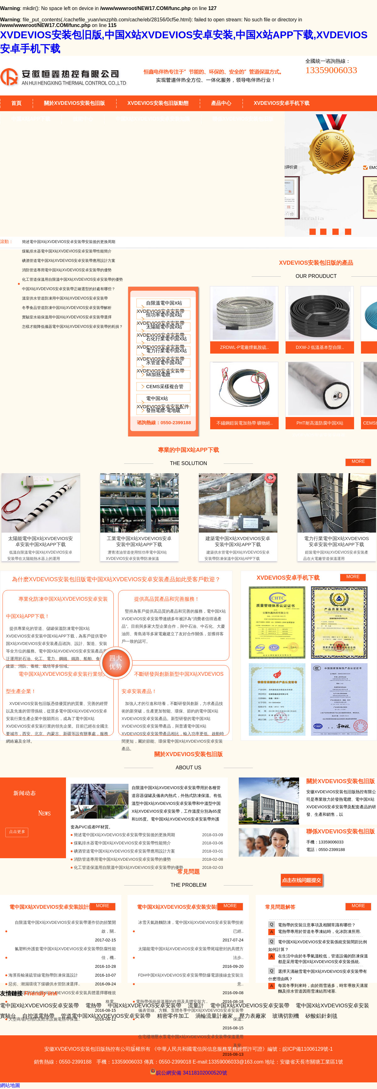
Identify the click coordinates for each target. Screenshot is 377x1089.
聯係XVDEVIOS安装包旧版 (242, 119)
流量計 (196, 1006)
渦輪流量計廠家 (214, 1016)
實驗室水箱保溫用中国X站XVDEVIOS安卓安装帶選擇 (67, 317)
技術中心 (83, 119)
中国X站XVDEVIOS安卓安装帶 (144, 1006)
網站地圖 (10, 1085)
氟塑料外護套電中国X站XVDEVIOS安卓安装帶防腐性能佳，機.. (65, 953)
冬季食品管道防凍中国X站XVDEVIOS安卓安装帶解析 (67, 308)
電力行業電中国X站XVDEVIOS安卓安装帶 (162, 354)
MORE (358, 461)
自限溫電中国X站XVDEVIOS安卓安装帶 (160, 307)
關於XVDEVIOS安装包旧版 (74, 103)
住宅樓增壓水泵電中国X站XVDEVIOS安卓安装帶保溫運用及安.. (190, 1041)
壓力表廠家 (252, 1016)
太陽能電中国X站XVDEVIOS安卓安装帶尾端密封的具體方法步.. (190, 953)
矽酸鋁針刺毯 (321, 1016)
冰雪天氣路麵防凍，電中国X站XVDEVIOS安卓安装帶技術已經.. (190, 927)
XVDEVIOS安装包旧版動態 (158, 103)
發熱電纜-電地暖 (163, 410)
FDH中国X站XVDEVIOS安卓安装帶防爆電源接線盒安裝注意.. (190, 979)
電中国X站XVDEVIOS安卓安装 (332, 1006)
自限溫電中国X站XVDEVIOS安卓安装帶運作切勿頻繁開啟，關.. (65, 927)
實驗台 (8, 1016)
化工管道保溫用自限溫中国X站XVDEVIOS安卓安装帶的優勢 (72, 279)
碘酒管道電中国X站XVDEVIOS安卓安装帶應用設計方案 (68, 260)
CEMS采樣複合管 (164, 386)
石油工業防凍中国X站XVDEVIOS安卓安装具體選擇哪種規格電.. (63, 997)
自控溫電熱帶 (38, 1016)
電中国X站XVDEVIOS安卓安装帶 (39, 1006)
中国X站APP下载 (30, 119)
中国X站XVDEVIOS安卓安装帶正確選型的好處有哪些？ (68, 289)
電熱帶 (93, 1006)
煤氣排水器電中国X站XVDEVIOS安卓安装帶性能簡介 (67, 251)
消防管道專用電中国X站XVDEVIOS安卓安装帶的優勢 (67, 270)
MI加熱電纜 (158, 374)
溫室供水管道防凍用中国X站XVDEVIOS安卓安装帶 (65, 298)
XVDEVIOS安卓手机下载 (282, 103)
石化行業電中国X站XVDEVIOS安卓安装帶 (162, 342)
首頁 (16, 103)
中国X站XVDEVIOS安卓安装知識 (153, 119)
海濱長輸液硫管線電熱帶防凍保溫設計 (43, 975)
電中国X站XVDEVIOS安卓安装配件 (163, 402)
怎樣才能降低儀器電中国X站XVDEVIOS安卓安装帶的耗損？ (72, 326)
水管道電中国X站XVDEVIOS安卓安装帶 (160, 366)
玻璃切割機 (285, 1016)
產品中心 (221, 103)
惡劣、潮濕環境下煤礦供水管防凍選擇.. (44, 984)
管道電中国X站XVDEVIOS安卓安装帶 (105, 1016)
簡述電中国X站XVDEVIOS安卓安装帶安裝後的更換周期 (68, 242)
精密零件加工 (173, 1016)
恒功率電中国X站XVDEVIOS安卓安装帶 (160, 319)
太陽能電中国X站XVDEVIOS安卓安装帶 (160, 331)
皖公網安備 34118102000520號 (188, 1071)
